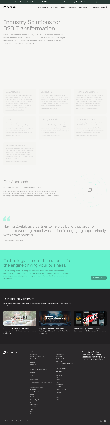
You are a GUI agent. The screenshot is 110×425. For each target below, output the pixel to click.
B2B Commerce (34, 367)
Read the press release (55, 2)
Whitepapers (59, 384)
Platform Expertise (35, 400)
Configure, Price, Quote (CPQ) (38, 369)
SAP (31, 402)
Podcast (58, 379)
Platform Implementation (37, 356)
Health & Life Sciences (62, 359)
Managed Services (35, 359)
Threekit (32, 411)
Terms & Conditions (25, 420)
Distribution (59, 356)
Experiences (33, 364)
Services (32, 352)
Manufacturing (60, 354)
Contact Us (97, 278)
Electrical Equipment (61, 368)
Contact (58, 399)
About (57, 395)
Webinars (58, 386)
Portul (31, 375)
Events (58, 382)
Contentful (32, 407)
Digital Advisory (34, 354)
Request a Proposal (99, 7)
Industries (58, 352)
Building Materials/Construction (64, 363)
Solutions (32, 372)
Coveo (31, 409)
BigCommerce (34, 414)
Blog (57, 377)
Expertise (32, 362)
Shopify (32, 396)
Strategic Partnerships (36, 387)
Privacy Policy (15, 420)
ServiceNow (33, 389)
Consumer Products (61, 366)
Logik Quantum (34, 379)
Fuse (31, 377)
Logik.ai (32, 394)
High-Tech (59, 361)
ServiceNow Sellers (35, 391)
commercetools (34, 404)
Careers (58, 397)
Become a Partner (61, 389)
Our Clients (72, 7)
